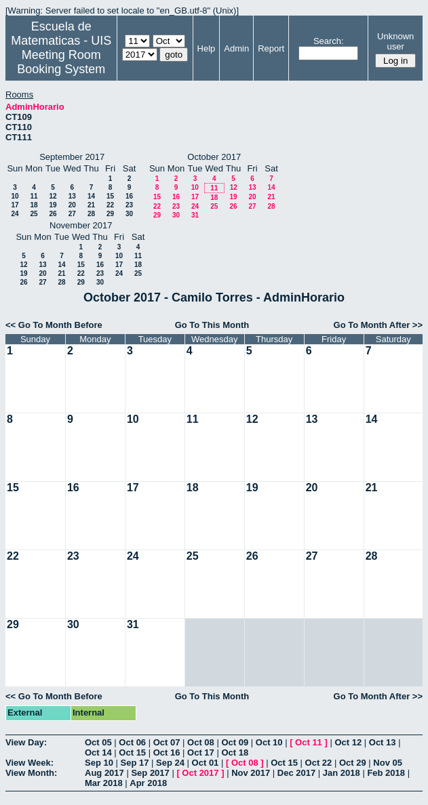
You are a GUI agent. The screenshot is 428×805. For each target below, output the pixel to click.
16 (129, 196)
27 (72, 214)
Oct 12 (348, 742)
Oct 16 (166, 752)
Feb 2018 (386, 773)
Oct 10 (269, 742)
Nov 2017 (250, 773)
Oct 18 (234, 752)
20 (72, 205)
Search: (328, 41)
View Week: (29, 763)
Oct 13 (382, 742)
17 (14, 205)
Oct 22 (318, 763)
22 (110, 205)
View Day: (26, 742)
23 (129, 205)
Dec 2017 (296, 773)
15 (110, 196)
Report (271, 48)
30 (129, 214)
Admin (236, 48)
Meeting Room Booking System (61, 62)
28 (91, 214)
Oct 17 (200, 752)
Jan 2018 (341, 773)
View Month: (31, 773)
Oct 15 (132, 752)
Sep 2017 (150, 773)
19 (52, 205)
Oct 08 (200, 742)
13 (72, 196)
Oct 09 (234, 742)
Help (206, 48)
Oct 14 (98, 752)
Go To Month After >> (378, 325)
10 (14, 196)
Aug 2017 (104, 773)
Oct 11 (308, 742)
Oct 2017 (200, 773)
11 (33, 196)
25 (33, 214)
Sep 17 (135, 763)
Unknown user (395, 41)
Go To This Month (212, 325)
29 (110, 214)
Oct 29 (352, 763)
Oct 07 (166, 742)
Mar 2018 (104, 783)
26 (52, 214)
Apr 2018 (148, 783)
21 (91, 205)
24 (14, 214)
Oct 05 (98, 742)
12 (52, 196)
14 (91, 196)
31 (195, 215)
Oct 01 (205, 763)
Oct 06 (132, 742)
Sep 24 (170, 763)
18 (33, 205)
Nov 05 (387, 763)
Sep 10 (99, 763)
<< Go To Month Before (53, 325)
